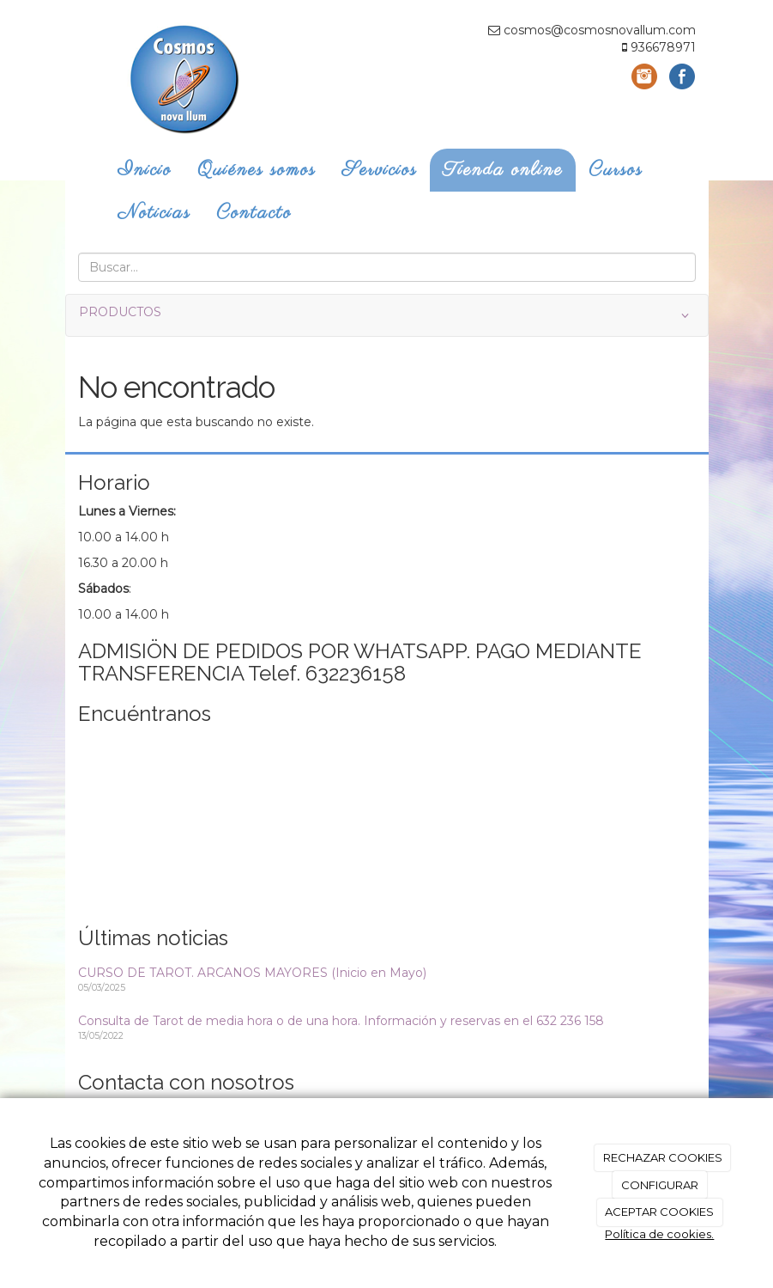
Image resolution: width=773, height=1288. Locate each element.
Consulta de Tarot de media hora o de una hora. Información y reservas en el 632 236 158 (341, 1021)
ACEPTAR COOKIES (659, 1211)
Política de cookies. (659, 1234)
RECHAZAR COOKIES (662, 1157)
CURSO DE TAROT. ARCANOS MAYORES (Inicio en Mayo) (252, 972)
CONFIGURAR (659, 1185)
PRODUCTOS (387, 315)
